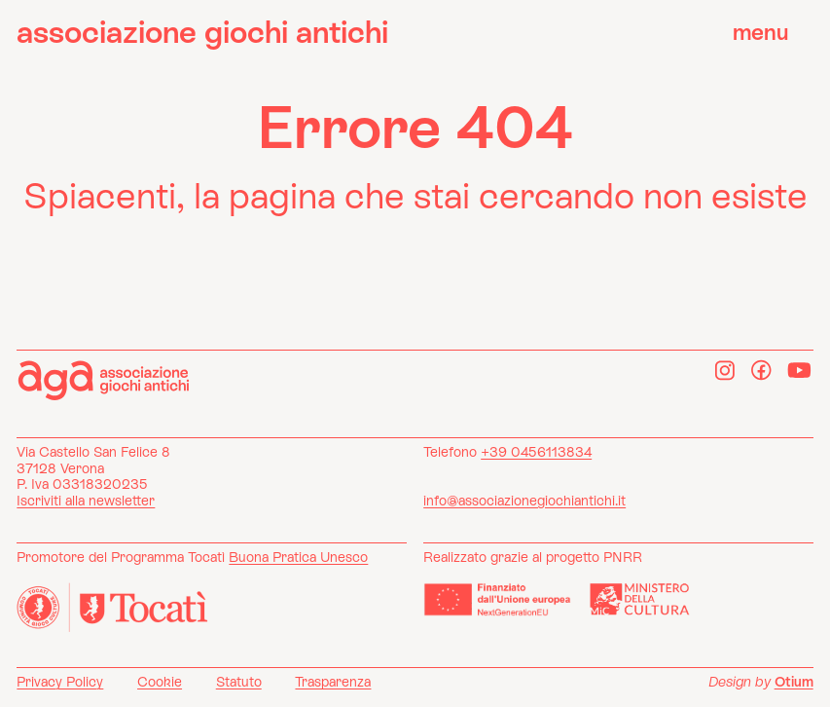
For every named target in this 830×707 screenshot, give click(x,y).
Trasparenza (333, 681)
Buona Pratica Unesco (298, 557)
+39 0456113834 (536, 452)
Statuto (239, 681)
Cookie (159, 681)
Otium (794, 681)
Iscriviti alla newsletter (86, 500)
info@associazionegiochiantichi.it (524, 500)
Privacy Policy (60, 681)
